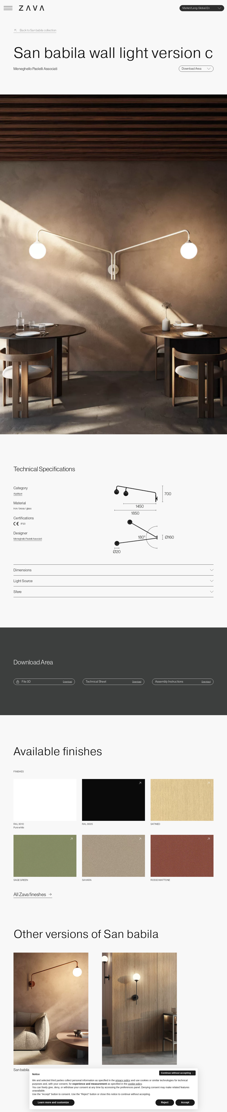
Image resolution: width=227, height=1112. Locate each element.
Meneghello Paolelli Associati (27, 538)
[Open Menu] (8, 8)
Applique (17, 493)
